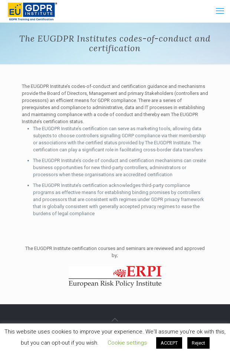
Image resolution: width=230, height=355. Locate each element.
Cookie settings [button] (127, 342)
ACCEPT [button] (169, 343)
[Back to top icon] (115, 320)
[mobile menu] (220, 11)
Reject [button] (198, 343)
